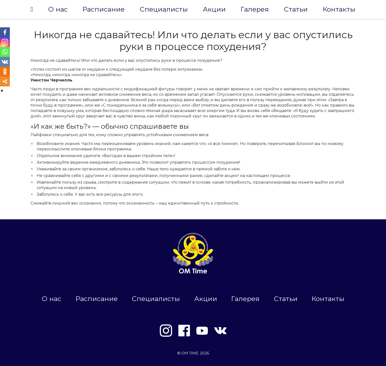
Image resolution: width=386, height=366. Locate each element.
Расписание (103, 9)
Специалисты (164, 9)
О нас (58, 9)
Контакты (339, 9)
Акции (214, 9)
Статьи (296, 9)
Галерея (255, 9)
